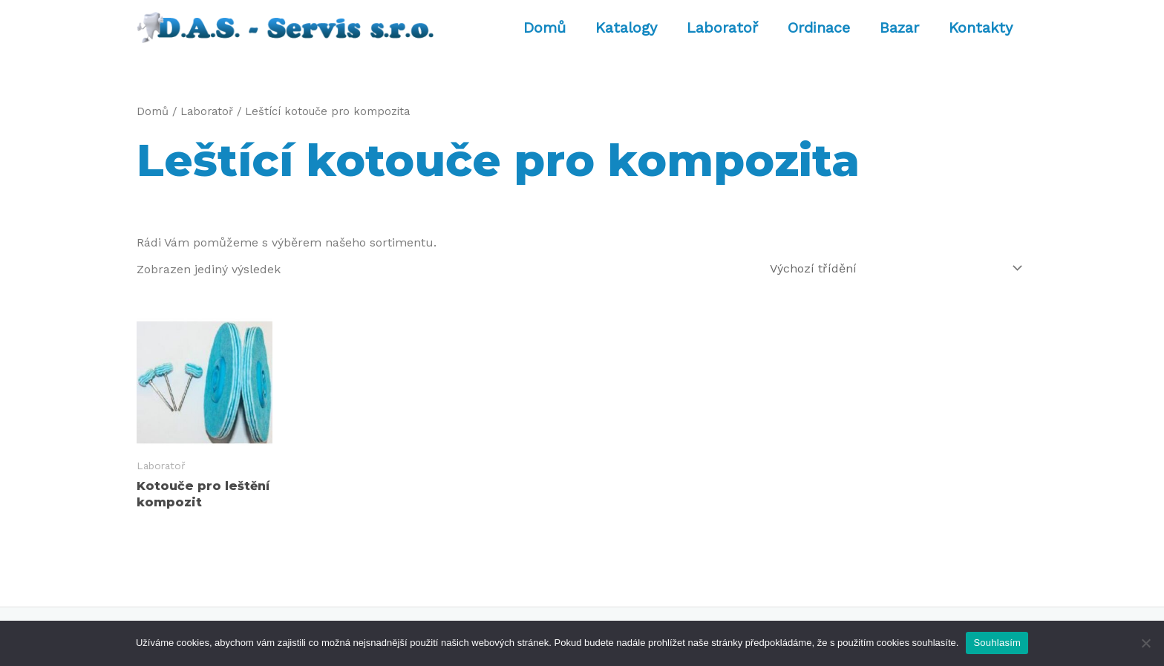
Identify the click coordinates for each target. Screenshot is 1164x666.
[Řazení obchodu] (893, 268)
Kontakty (981, 27)
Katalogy (626, 27)
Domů (544, 27)
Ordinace (819, 27)
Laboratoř (722, 27)
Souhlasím (997, 642)
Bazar (899, 27)
